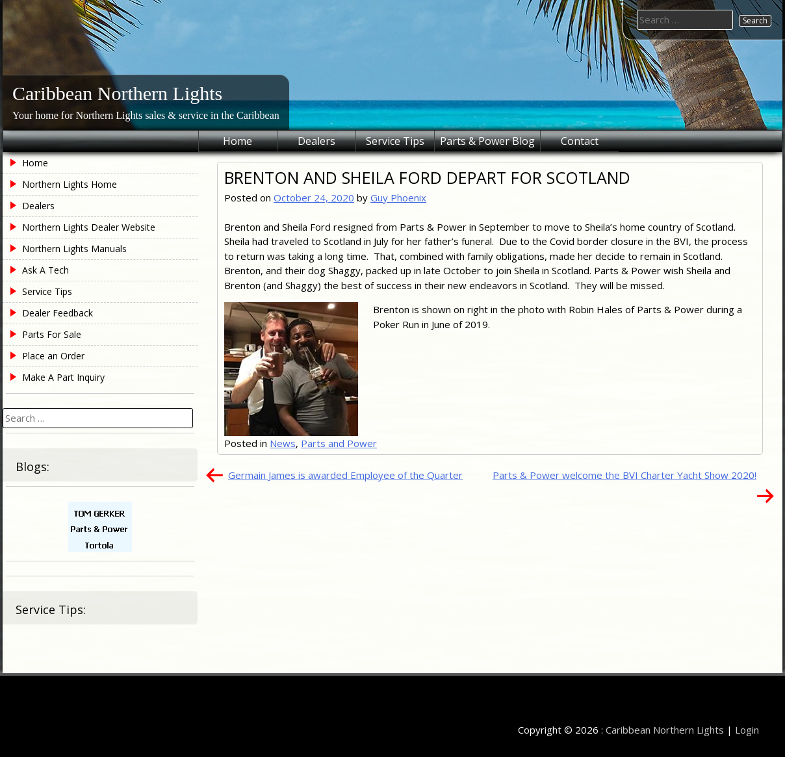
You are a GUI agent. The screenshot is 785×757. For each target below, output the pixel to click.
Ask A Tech (45, 270)
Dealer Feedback (57, 313)
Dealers (316, 141)
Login (747, 729)
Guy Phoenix (398, 197)
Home (237, 141)
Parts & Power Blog (487, 141)
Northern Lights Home (69, 184)
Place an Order (53, 356)
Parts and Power (339, 443)
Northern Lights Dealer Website (88, 227)
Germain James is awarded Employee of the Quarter (345, 474)
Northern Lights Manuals (74, 248)
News (283, 443)
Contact (579, 141)
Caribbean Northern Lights (117, 93)
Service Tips (395, 141)
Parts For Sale (51, 334)
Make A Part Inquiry (63, 377)
